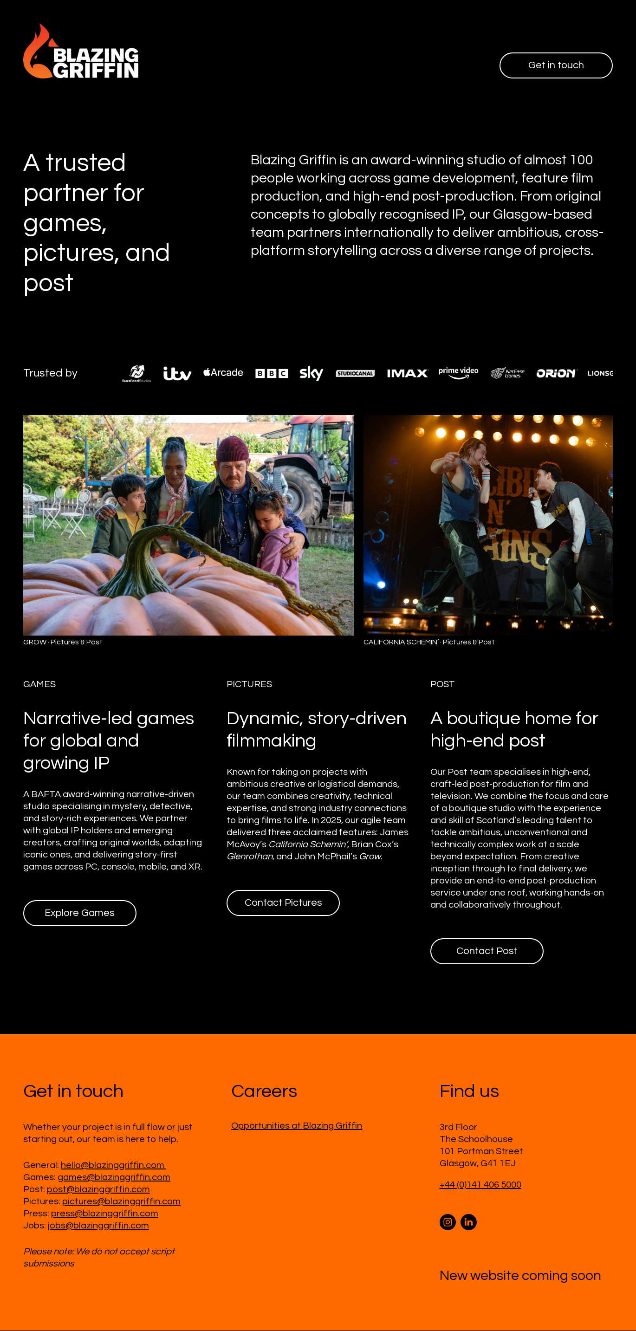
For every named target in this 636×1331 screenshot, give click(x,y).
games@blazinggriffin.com (114, 1177)
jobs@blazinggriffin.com (98, 1226)
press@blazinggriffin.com (104, 1214)
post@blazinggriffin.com (98, 1190)
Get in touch (555, 65)
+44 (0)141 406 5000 (480, 1185)
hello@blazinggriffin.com (113, 1165)
